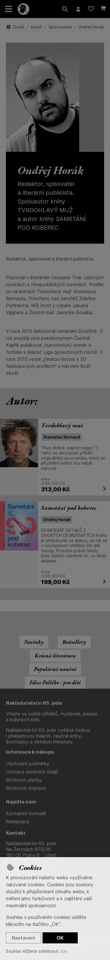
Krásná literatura (55, 655)
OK (60, 938)
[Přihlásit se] (78, 9)
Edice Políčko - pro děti (55, 682)
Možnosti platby (24, 780)
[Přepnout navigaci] (9, 9)
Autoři (36, 26)
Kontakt (16, 833)
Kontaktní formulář (26, 813)
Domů (15, 26)
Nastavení (23, 938)
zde (63, 951)
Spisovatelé (60, 26)
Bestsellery (74, 642)
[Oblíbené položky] (91, 9)
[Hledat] (65, 9)
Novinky (34, 642)
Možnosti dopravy (26, 788)
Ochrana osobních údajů (32, 772)
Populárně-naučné (55, 669)
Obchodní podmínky (27, 763)
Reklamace (17, 821)
